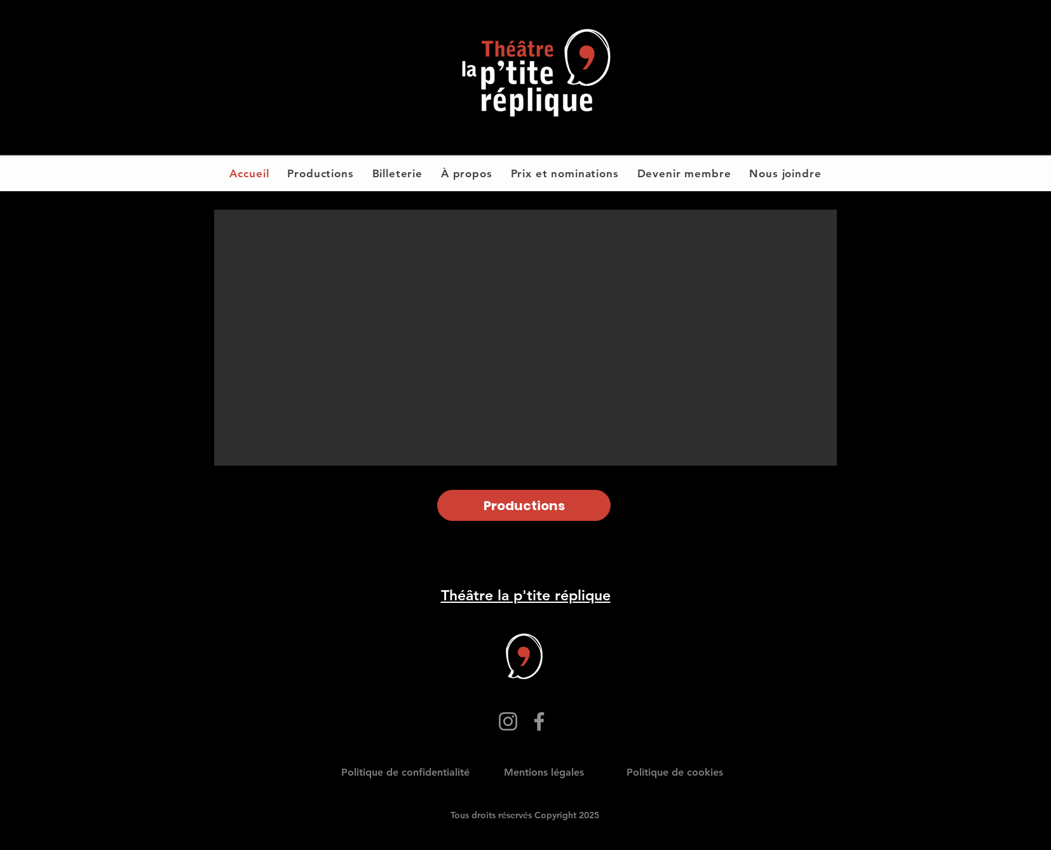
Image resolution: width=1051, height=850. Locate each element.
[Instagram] (508, 721)
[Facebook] (539, 721)
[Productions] (524, 505)
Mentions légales (544, 772)
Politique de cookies (675, 772)
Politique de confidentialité (405, 772)
